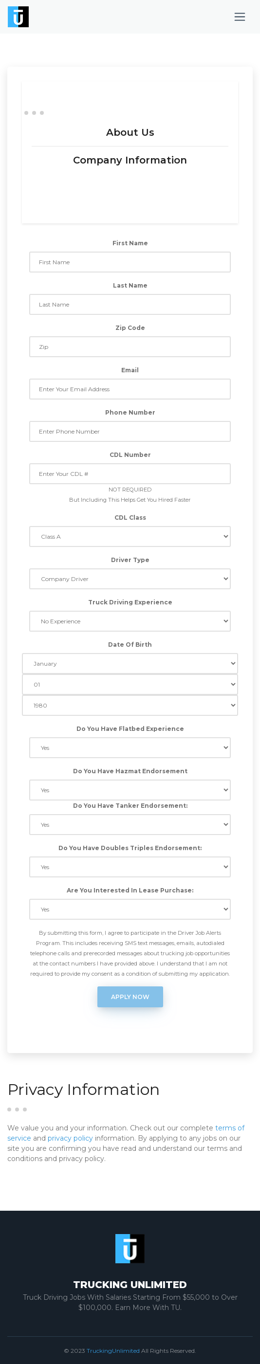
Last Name (130, 285)
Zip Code (130, 327)
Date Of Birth (130, 644)
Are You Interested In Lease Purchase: (130, 890)
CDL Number (130, 454)
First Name (130, 243)
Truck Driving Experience (130, 602)
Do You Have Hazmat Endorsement (130, 771)
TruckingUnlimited (113, 1350)
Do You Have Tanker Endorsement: (130, 805)
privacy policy (70, 1138)
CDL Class (130, 517)
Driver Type (130, 560)
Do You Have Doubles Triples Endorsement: (130, 848)
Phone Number (130, 412)
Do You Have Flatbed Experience (130, 728)
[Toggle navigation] (239, 16)
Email (130, 370)
